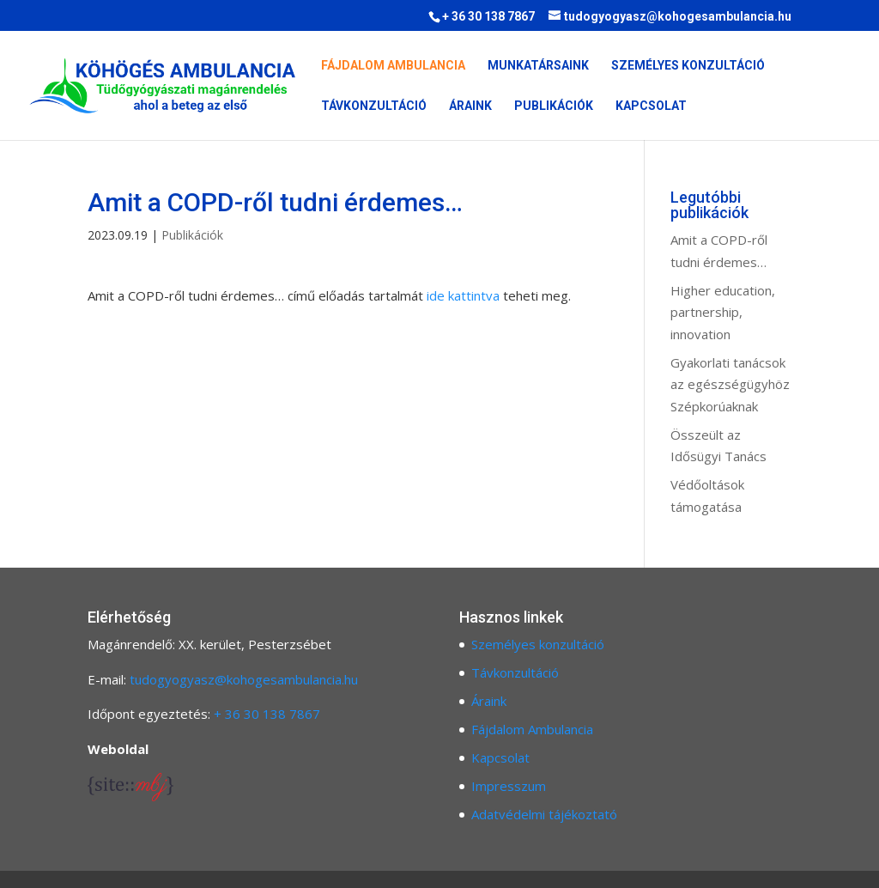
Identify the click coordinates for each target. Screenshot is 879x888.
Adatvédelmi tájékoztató (544, 814)
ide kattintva (463, 295)
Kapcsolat (651, 106)
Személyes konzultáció (688, 65)
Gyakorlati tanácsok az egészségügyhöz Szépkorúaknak (730, 384)
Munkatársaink (538, 65)
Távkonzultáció (374, 106)
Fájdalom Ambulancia (393, 65)
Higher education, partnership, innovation (722, 312)
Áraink (470, 106)
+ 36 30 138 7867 (267, 713)
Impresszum (508, 785)
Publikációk (553, 106)
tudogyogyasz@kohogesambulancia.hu (244, 679)
